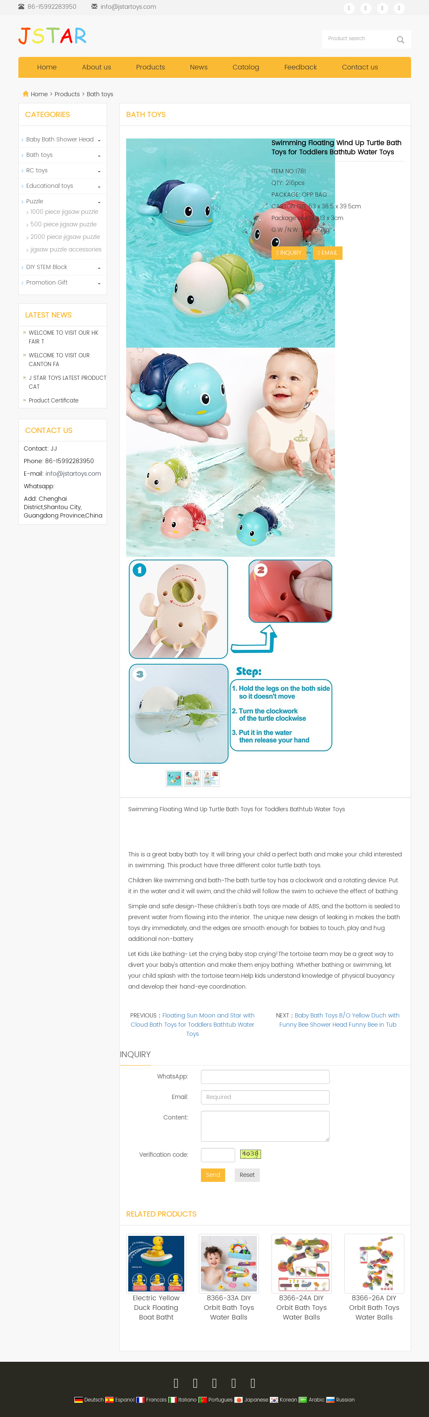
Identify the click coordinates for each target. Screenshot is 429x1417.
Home (47, 67)
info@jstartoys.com (128, 7)
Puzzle (34, 201)
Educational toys (49, 186)
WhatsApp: (172, 1076)
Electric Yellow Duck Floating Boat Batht (156, 1308)
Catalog (246, 67)
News (199, 67)
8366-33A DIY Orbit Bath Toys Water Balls (229, 1308)
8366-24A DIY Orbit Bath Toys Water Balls (302, 1308)
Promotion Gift (47, 282)
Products (150, 67)
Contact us (360, 67)
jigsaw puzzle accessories (66, 249)
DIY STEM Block (46, 267)
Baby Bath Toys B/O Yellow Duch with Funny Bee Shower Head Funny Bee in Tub (339, 1020)
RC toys (37, 170)
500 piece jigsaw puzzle (63, 224)
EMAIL (328, 253)
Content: (175, 1117)
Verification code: (163, 1154)
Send (213, 1175)
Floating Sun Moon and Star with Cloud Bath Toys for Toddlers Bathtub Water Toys (193, 1025)
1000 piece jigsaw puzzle (64, 212)
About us (96, 67)
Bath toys (99, 94)
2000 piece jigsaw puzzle (65, 237)
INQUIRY (289, 253)
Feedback (300, 67)
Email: (180, 1097)
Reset (247, 1175)
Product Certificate (54, 401)
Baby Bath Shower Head (60, 139)
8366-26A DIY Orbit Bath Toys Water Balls (374, 1308)
